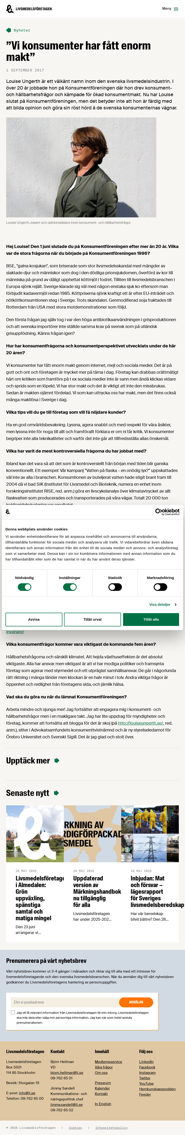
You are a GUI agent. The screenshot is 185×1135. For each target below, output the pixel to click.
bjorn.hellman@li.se (67, 1072)
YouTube (146, 1083)
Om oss (101, 1072)
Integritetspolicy (111, 1127)
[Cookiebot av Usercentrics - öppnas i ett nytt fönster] (159, 512)
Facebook (147, 1067)
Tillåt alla (151, 619)
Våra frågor (104, 1067)
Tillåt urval (92, 619)
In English (103, 1104)
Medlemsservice (108, 1061)
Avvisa (34, 619)
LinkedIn (146, 1061)
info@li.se (27, 1093)
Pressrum (103, 1083)
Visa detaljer (159, 604)
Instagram (147, 1072)
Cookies (75, 1127)
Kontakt (101, 1093)
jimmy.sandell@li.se (67, 1104)
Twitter (144, 1078)
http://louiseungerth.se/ (140, 723)
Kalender (102, 1088)
